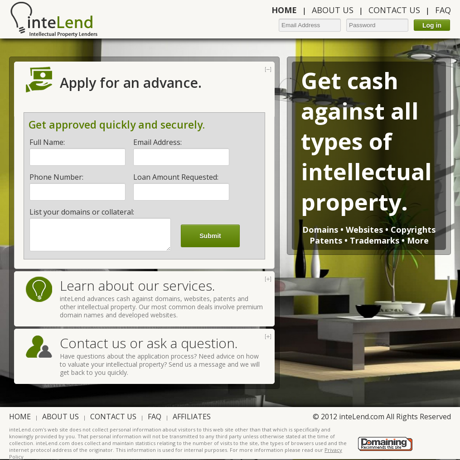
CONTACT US (394, 10)
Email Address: (157, 142)
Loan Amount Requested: (175, 177)
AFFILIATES (192, 417)
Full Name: (47, 142)
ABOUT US (332, 10)
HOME (20, 417)
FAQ (443, 10)
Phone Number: (56, 177)
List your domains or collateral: (81, 212)
